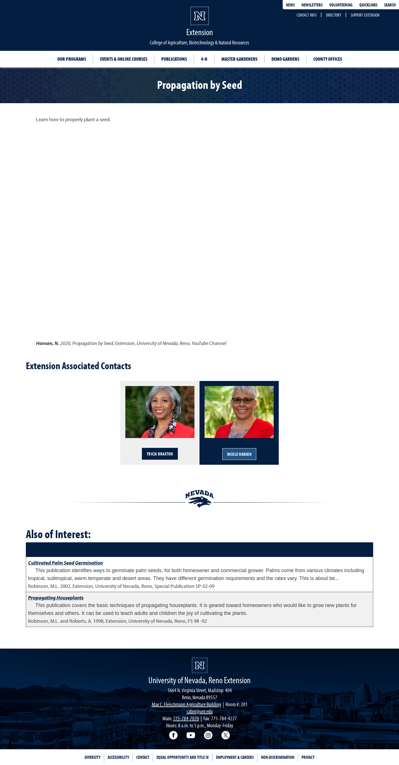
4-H (204, 59)
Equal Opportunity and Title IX (183, 757)
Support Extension (365, 15)
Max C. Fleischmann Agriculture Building (186, 704)
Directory (333, 15)
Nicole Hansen (239, 454)
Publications (174, 59)
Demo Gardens (285, 59)
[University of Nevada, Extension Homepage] (199, 665)
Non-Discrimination (277, 757)
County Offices (327, 59)
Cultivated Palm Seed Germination (65, 562)
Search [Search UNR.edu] (390, 5)
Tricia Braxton (160, 454)
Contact (142, 757)
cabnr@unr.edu (200, 711)
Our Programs (71, 59)
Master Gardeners (239, 59)
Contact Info (306, 15)
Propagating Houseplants (55, 597)
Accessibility (118, 757)
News (290, 5)
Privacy (307, 757)
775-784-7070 (186, 718)
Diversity (92, 757)
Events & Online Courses (123, 59)
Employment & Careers (235, 757)
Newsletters (312, 5)
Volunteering (341, 5)
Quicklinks (368, 5)
